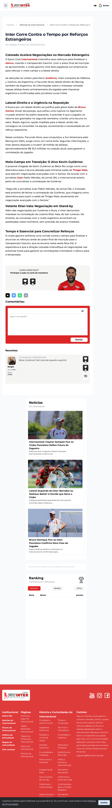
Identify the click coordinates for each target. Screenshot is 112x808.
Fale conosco (8, 749)
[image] (82, 311)
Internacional (29, 59)
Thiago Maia (80, 170)
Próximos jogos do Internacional (27, 719)
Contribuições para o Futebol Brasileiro (65, 787)
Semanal (34, 588)
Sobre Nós (7, 716)
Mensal (57, 588)
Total (79, 588)
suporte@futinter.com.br (90, 755)
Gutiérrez (51, 78)
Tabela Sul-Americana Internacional (27, 739)
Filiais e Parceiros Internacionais (64, 762)
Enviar (79, 339)
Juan (20, 177)
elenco (9, 63)
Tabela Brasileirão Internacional (27, 729)
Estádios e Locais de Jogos (44, 738)
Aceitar (104, 802)
